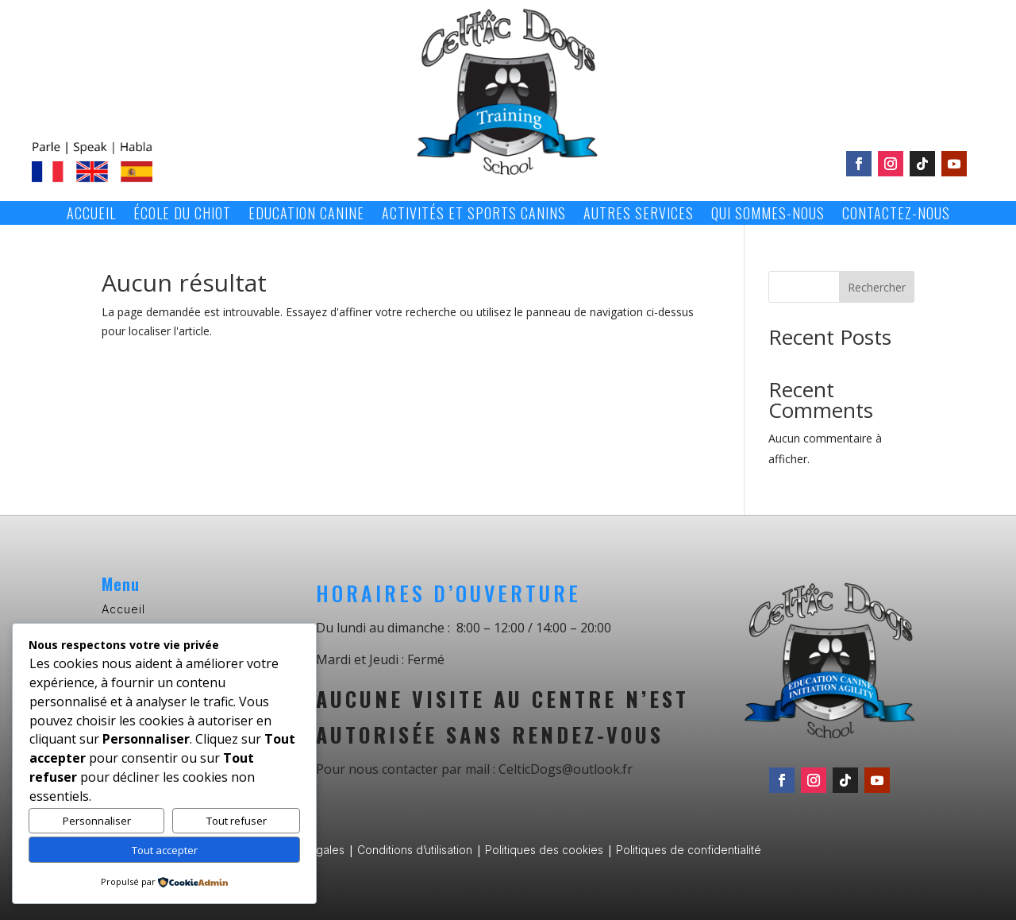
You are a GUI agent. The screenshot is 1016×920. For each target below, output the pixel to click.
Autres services (638, 215)
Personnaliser (97, 821)
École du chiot (182, 215)
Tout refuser (236, 821)
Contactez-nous (896, 215)
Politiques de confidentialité (688, 849)
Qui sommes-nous (768, 215)
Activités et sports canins (474, 215)
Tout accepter (165, 850)
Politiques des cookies (544, 849)
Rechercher (877, 287)
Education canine (306, 215)
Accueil (91, 215)
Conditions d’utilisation (414, 849)
